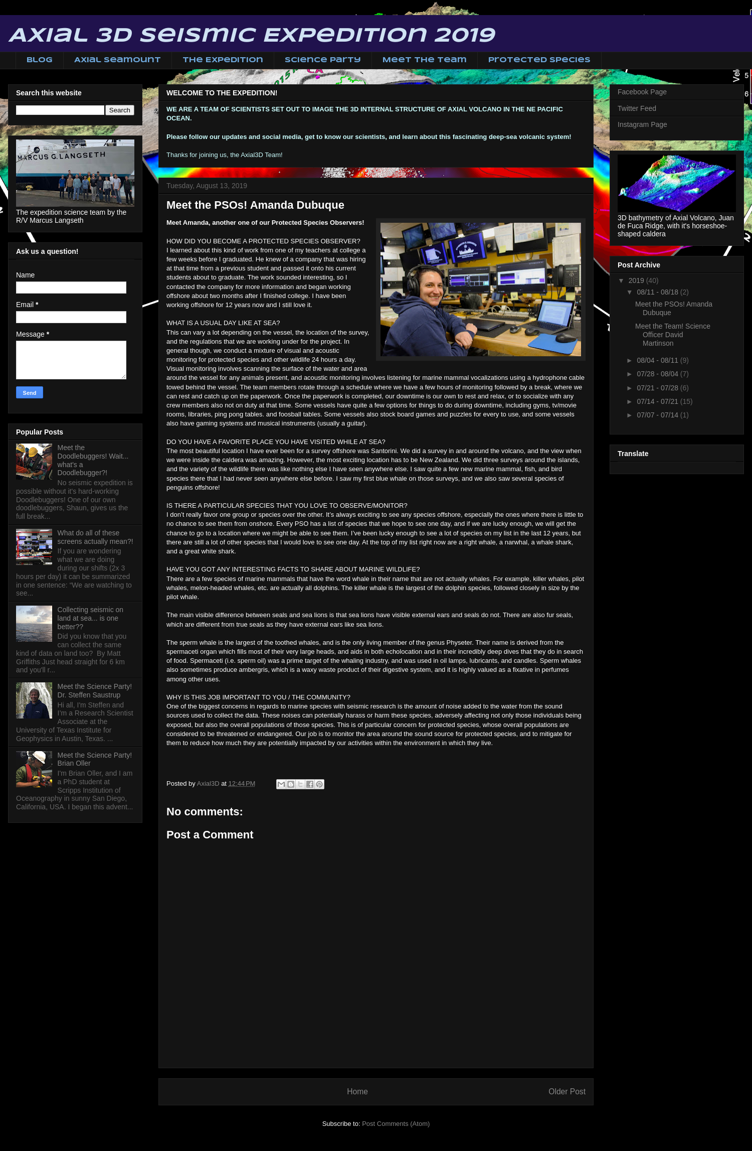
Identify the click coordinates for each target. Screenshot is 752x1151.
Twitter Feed (637, 108)
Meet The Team (425, 60)
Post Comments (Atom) (396, 1123)
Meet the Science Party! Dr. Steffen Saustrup (95, 690)
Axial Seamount (117, 60)
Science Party (323, 60)
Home (357, 1091)
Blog (40, 60)
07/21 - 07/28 (658, 388)
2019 (637, 280)
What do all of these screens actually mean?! (95, 537)
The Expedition (222, 60)
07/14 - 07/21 (658, 401)
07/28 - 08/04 (658, 374)
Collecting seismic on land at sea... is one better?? (91, 618)
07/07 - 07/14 (658, 415)
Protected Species (539, 60)
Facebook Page (642, 92)
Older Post (567, 1091)
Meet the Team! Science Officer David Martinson (672, 334)
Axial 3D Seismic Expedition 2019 (251, 36)
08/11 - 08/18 (658, 292)
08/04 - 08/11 (658, 360)
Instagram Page (642, 124)
